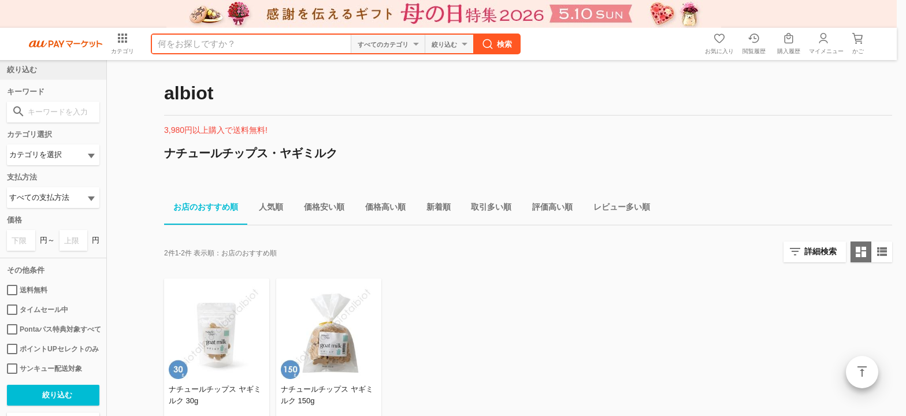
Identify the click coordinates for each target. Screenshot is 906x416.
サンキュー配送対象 (44, 368)
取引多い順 (486, 209)
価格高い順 (381, 209)
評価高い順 (548, 209)
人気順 (266, 209)
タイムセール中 (37, 309)
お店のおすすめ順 (201, 209)
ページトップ (862, 372)
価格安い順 (319, 209)
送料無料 (27, 290)
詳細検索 (820, 251)
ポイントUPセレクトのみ (53, 349)
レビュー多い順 (617, 209)
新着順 (434, 209)
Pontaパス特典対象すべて (53, 329)
